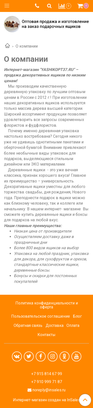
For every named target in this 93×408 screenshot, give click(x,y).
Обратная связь (28, 325)
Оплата (72, 325)
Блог (77, 316)
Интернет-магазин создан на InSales (46, 400)
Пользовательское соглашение (40, 316)
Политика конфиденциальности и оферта (46, 305)
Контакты (46, 334)
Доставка (54, 325)
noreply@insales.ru (48, 390)
